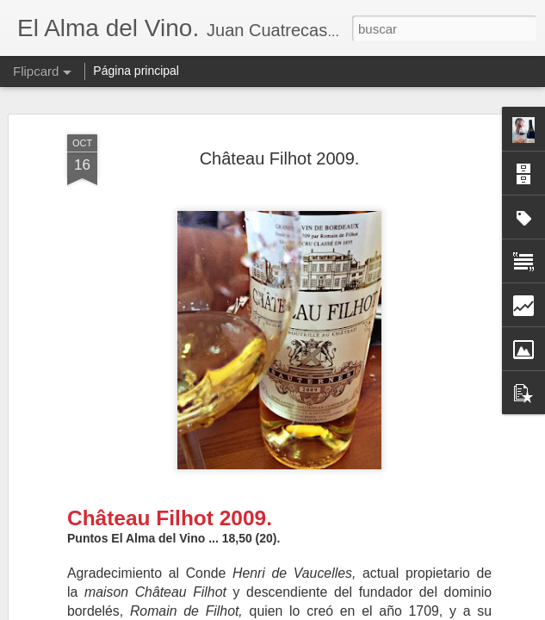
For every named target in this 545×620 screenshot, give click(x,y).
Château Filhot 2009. (280, 158)
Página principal (136, 71)
